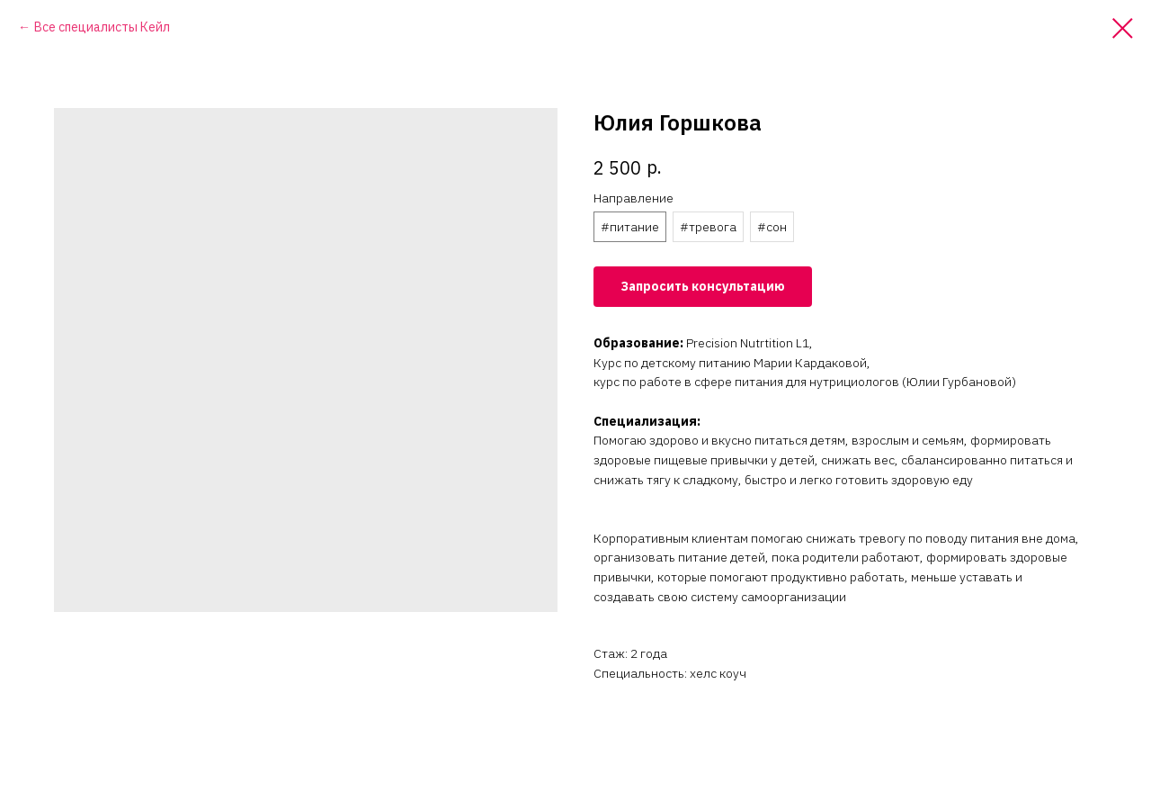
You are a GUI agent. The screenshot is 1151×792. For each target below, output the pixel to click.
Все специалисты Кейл (102, 27)
